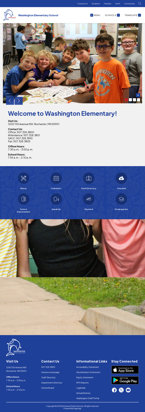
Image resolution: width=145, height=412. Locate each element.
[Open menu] (95, 15)
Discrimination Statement (88, 372)
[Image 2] (130, 99)
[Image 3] (134, 99)
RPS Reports (82, 382)
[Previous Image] (10, 101)
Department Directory (51, 382)
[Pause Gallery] (138, 95)
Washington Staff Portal (87, 398)
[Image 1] (126, 99)
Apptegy (77, 408)
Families (107, 3)
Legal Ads (80, 387)
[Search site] (139, 3)
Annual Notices (83, 393)
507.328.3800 (48, 367)
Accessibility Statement (87, 367)
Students (96, 3)
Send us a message (50, 372)
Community (129, 3)
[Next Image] (19, 101)
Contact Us (82, 3)
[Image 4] (138, 99)
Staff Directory (48, 377)
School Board (47, 387)
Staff (117, 3)
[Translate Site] (132, 15)
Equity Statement (84, 377)
